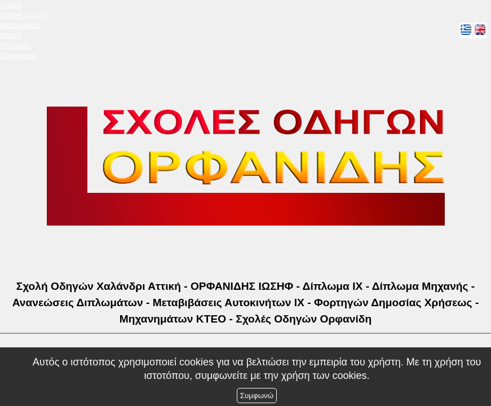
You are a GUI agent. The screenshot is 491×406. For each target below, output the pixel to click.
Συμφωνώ (256, 395)
